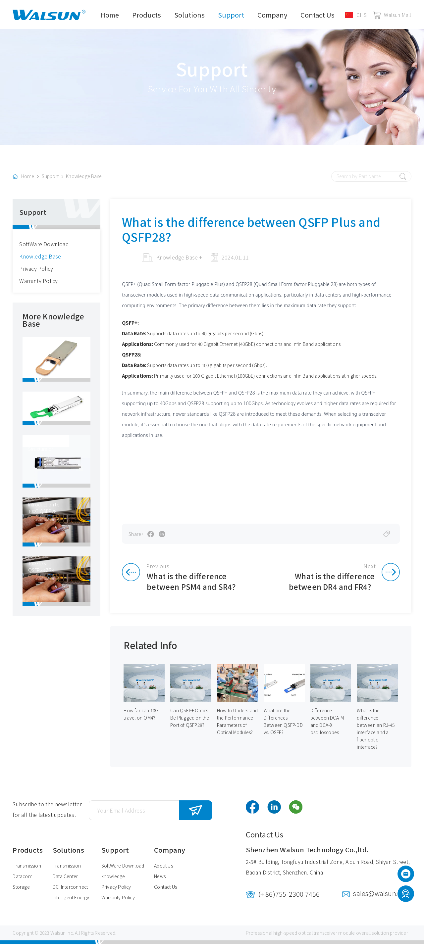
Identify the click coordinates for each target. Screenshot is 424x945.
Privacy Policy (36, 269)
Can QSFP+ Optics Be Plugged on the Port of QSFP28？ (189, 718)
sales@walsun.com (382, 894)
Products (146, 15)
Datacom (22, 877)
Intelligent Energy (71, 898)
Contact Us (317, 15)
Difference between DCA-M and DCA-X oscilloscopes (327, 722)
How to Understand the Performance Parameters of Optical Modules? (237, 722)
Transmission (27, 866)
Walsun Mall (392, 14)
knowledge (113, 877)
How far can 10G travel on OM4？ (141, 715)
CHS (356, 14)
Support (231, 15)
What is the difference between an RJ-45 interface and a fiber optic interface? (376, 729)
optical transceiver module (326, 933)
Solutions (189, 15)
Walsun (58, 933)
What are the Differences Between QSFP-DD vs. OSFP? (283, 722)
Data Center (65, 877)
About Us (163, 866)
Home (109, 15)
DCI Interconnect (70, 887)
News (160, 877)
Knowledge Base (84, 176)
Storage (21, 887)
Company (272, 15)
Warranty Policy (38, 281)
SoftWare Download (44, 244)
